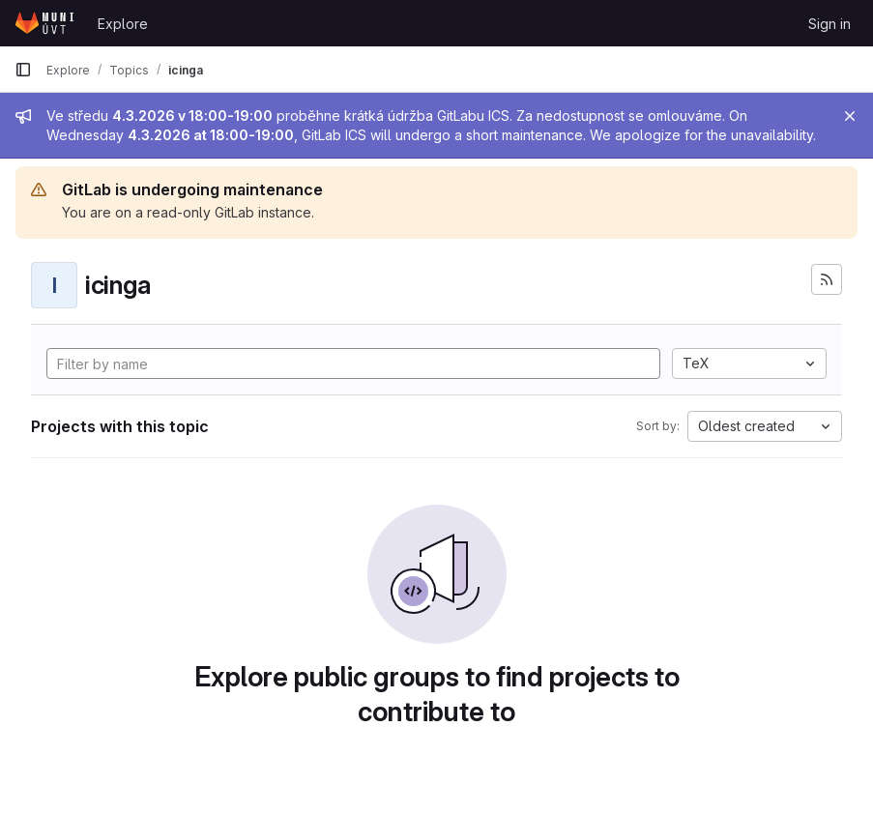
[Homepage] (46, 23)
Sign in (829, 23)
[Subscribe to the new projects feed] (826, 279)
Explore (123, 23)
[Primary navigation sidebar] (23, 69)
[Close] (849, 116)
